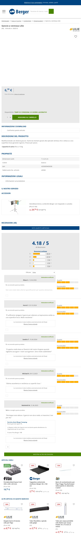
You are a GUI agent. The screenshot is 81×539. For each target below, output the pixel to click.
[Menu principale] (4, 11)
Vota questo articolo (40, 228)
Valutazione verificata (47, 277)
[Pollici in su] (7, 295)
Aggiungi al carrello (25, 117)
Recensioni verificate (40, 251)
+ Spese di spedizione (19, 94)
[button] (40, 207)
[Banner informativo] (41, 3)
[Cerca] (39, 11)
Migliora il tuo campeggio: (33, 3)
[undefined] (54, 207)
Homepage (5, 21)
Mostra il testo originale (30, 324)
